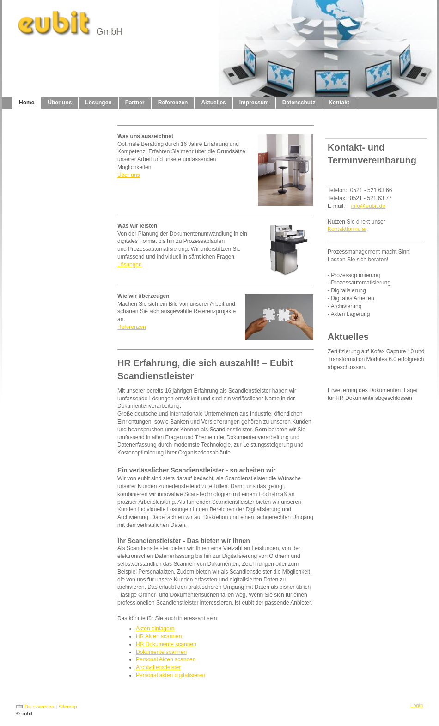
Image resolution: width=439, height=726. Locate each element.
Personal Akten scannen (165, 659)
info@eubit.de (368, 206)
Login (416, 705)
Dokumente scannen (161, 652)
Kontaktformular (347, 229)
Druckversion (35, 706)
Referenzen (131, 327)
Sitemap (67, 706)
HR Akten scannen (159, 636)
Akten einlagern (155, 628)
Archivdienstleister (158, 667)
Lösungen (129, 264)
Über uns (128, 175)
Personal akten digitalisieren (170, 675)
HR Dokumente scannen (166, 644)
